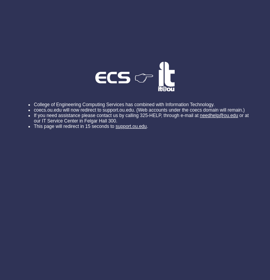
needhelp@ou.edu (219, 115)
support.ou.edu (131, 126)
